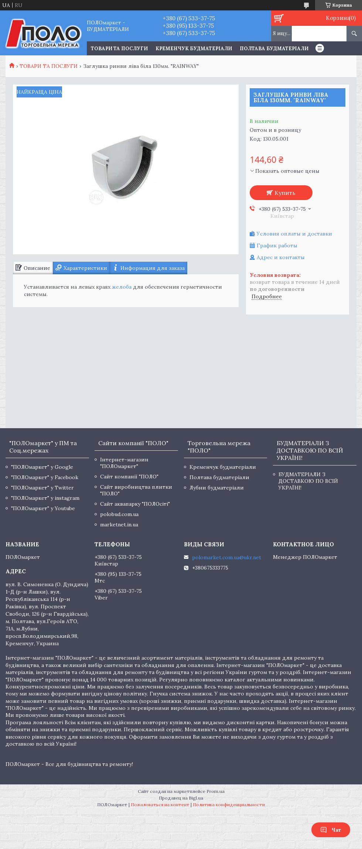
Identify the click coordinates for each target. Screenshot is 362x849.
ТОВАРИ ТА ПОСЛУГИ (119, 48)
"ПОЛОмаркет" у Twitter (42, 487)
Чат (330, 829)
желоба (122, 286)
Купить (285, 192)
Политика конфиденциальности (229, 804)
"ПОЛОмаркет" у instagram (45, 498)
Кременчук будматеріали (194, 48)
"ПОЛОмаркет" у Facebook (44, 477)
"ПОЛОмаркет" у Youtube (43, 508)
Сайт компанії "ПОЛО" (129, 476)
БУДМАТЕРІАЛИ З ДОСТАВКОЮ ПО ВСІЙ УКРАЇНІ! (308, 481)
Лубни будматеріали (216, 487)
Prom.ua (215, 791)
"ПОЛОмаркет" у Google (42, 467)
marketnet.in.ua (119, 524)
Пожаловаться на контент (160, 804)
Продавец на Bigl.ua (181, 798)
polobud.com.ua (119, 514)
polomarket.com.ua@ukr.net (226, 557)
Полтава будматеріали (274, 48)
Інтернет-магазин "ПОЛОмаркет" (124, 463)
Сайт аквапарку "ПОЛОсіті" (135, 504)
